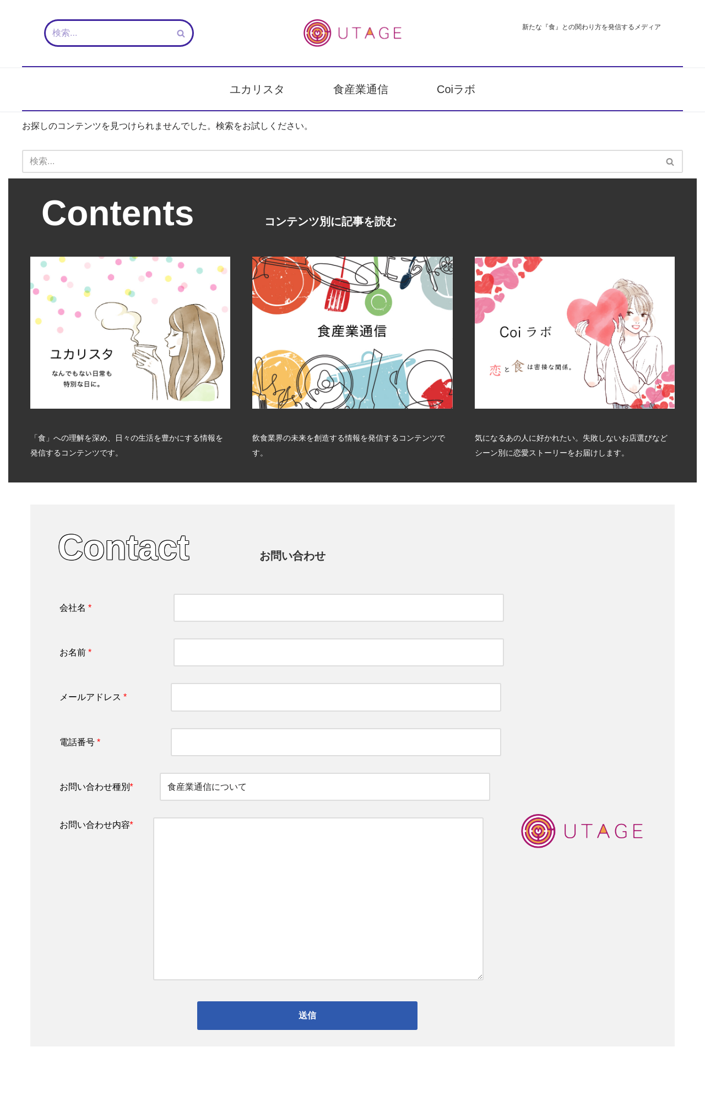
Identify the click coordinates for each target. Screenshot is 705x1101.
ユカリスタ (257, 89)
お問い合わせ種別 (274, 786)
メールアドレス (280, 697)
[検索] (106, 33)
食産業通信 (360, 89)
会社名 (281, 607)
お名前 (281, 652)
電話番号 (280, 742)
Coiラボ (456, 89)
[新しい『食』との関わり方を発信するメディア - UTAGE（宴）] (352, 33)
